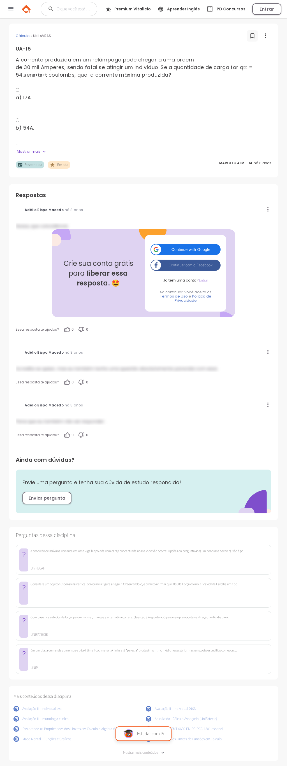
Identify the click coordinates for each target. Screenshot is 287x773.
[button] (186, 249)
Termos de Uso (174, 296)
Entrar (267, 9)
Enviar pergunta (47, 498)
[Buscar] (74, 8)
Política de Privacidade (193, 298)
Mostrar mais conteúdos (143, 752)
